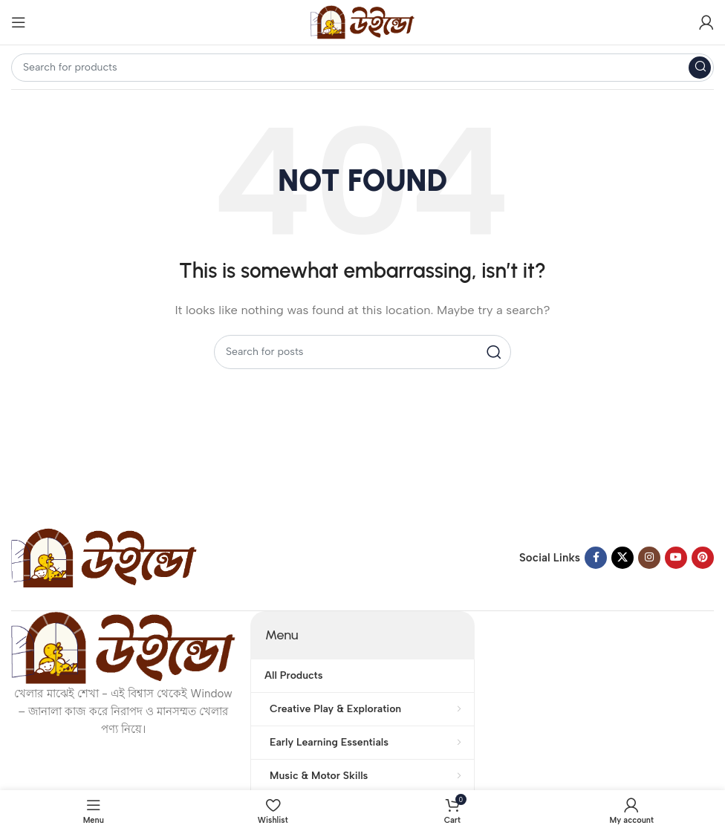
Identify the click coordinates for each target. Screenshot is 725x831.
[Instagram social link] (649, 558)
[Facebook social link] (596, 558)
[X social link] (622, 558)
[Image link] (104, 557)
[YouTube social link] (676, 558)
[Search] (362, 67)
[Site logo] (362, 21)
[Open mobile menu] (18, 22)
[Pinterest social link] (703, 558)
